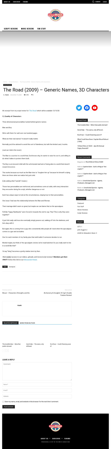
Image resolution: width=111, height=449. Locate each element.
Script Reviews (13, 82)
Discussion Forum (30, 260)
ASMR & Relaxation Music (86, 233)
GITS (79, 227)
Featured (80, 203)
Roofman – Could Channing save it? (89, 135)
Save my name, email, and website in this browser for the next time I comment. (32, 401)
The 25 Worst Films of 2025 (94, 162)
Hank (7, 95)
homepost (12, 267)
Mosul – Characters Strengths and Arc (16, 293)
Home (5, 82)
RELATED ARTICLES (10, 323)
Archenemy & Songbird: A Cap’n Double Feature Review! (58, 294)
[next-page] (7, 350)
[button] (96, 2)
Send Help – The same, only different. (90, 130)
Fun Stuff (80, 206)
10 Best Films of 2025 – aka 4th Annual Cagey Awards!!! (90, 147)
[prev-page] (3, 350)
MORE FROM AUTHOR (27, 323)
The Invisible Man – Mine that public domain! (92, 125)
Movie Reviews (82, 210)
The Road (33, 111)
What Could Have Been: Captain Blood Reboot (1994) (92, 140)
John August (81, 230)
